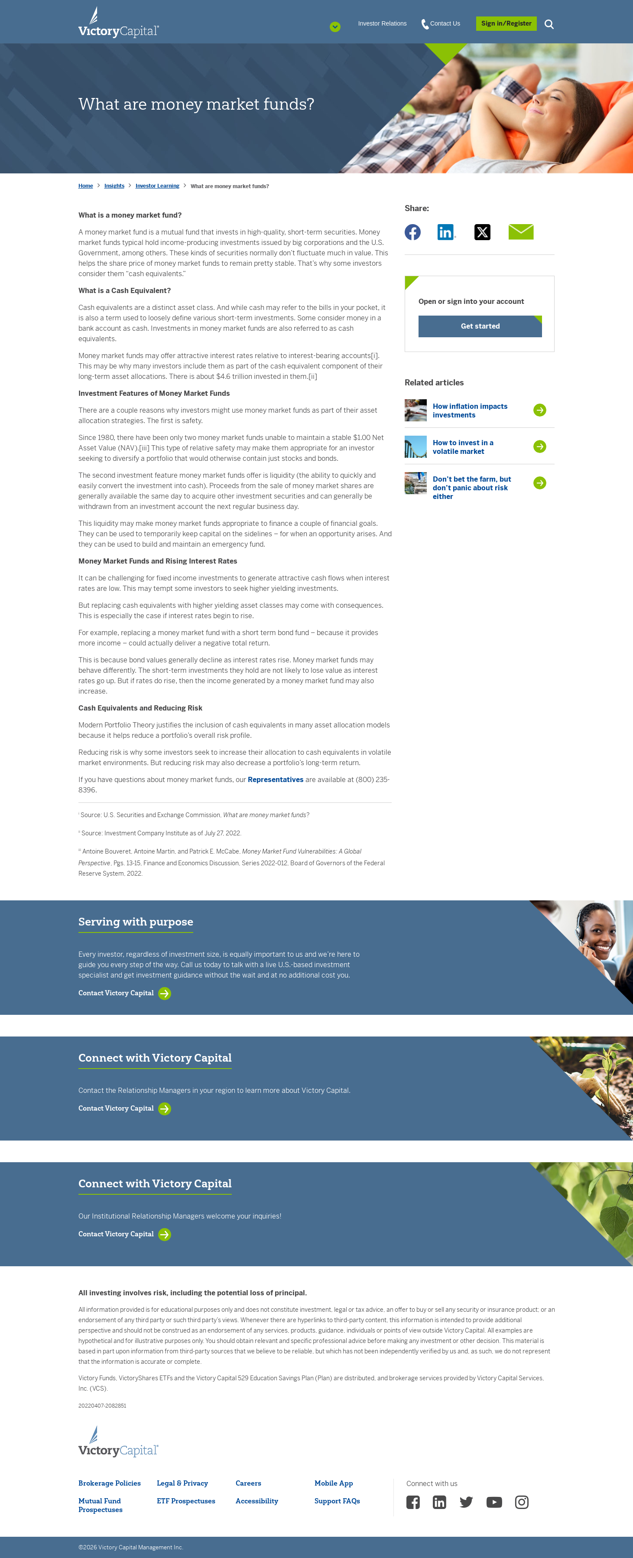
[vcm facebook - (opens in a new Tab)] (413, 1505)
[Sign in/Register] (506, 23)
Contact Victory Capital (116, 992)
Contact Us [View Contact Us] (441, 24)
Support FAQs (337, 1500)
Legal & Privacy (182, 1483)
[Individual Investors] (118, 21)
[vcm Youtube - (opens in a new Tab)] (494, 1505)
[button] (550, 23)
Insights (114, 186)
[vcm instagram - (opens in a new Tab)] (522, 1505)
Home (85, 186)
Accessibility (257, 1500)
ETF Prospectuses (186, 1500)
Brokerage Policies (109, 1483)
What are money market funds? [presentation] (230, 186)
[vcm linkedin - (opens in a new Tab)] (439, 1505)
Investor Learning (157, 186)
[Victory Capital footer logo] (118, 1441)
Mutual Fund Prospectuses (100, 1505)
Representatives (276, 779)
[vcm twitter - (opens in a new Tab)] (466, 1505)
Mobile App (334, 1483)
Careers (248, 1483)
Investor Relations (382, 23)
